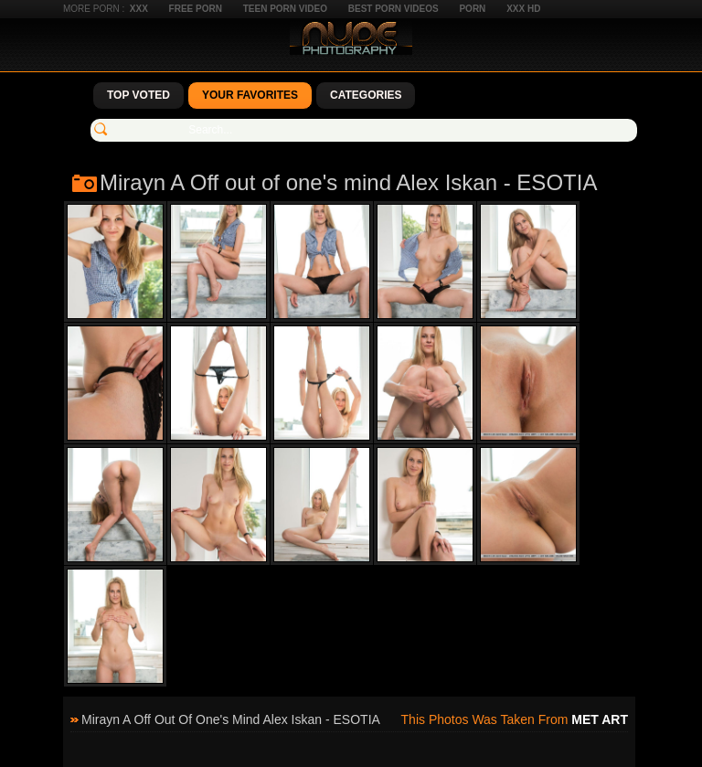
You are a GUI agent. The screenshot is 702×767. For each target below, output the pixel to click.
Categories (365, 95)
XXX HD (523, 9)
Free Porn (195, 9)
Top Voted (138, 95)
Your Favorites (250, 95)
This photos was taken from (514, 719)
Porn (472, 9)
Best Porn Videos (393, 9)
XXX (139, 9)
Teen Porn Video (285, 9)
